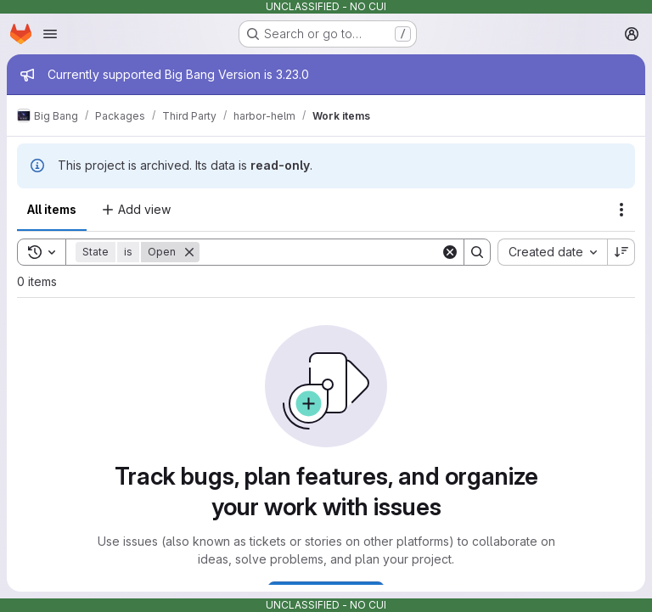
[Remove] (189, 252)
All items (51, 209)
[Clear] (450, 252)
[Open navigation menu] (50, 34)
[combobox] (552, 252)
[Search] (320, 252)
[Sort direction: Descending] (621, 252)
